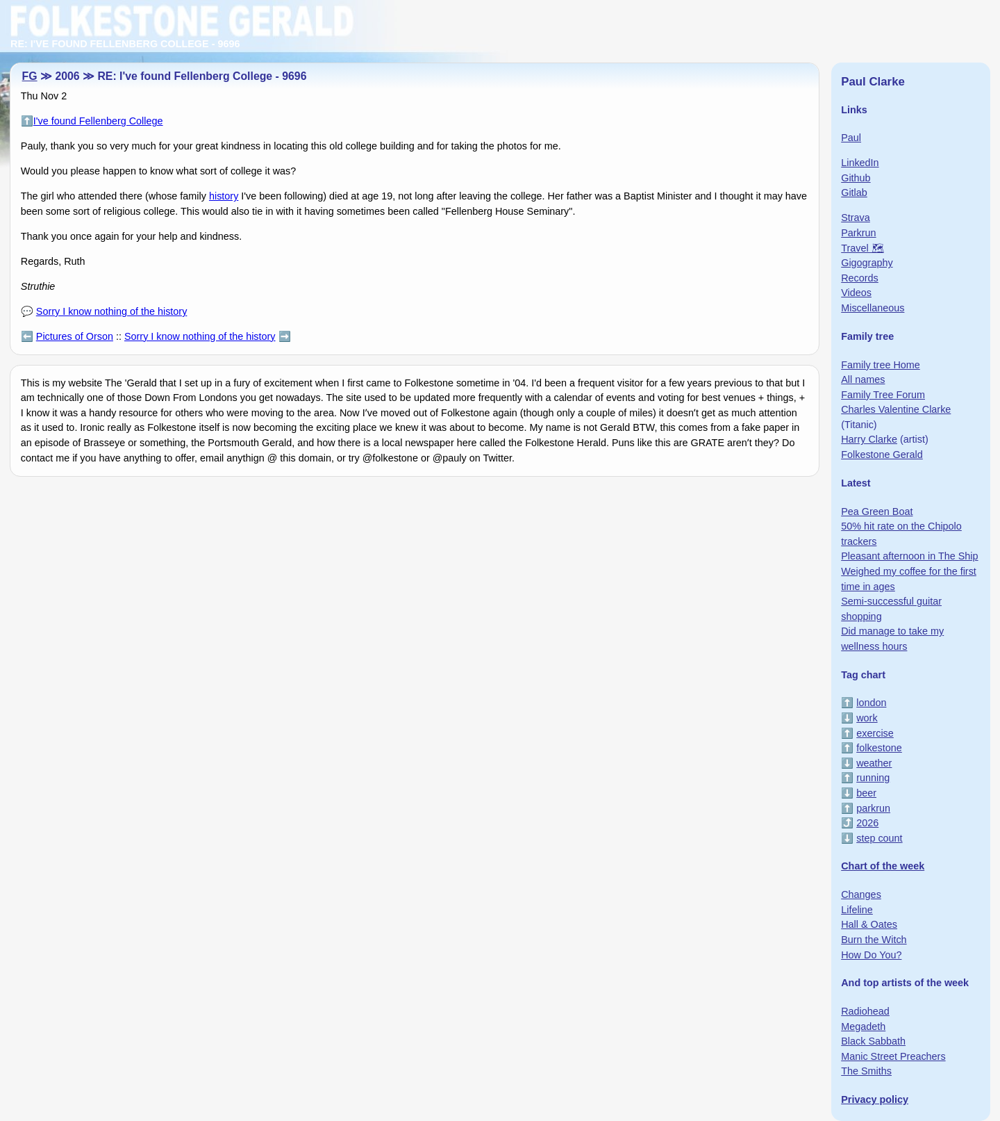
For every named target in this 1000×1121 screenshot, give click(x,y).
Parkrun (858, 232)
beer (866, 793)
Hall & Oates (869, 924)
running (873, 777)
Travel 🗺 (862, 248)
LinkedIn (859, 162)
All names (863, 379)
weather (874, 763)
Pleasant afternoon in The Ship (909, 556)
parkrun (873, 808)
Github (855, 177)
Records (859, 278)
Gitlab (854, 192)
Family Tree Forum (883, 394)
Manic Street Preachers (893, 1056)
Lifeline (857, 909)
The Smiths (866, 1071)
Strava (855, 217)
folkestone (879, 747)
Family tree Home (880, 364)
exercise (875, 733)
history (223, 196)
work (866, 717)
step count (879, 838)
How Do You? (871, 954)
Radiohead (865, 1011)
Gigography (866, 262)
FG (30, 76)
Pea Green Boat (876, 511)
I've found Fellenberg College (98, 120)
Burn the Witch (873, 939)
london (871, 702)
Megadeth (863, 1026)
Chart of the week (882, 866)
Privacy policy (874, 1099)
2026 (867, 822)
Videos (856, 292)
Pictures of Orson (74, 336)
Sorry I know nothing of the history (112, 311)
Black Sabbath (873, 1041)
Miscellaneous (872, 307)
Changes (861, 894)
